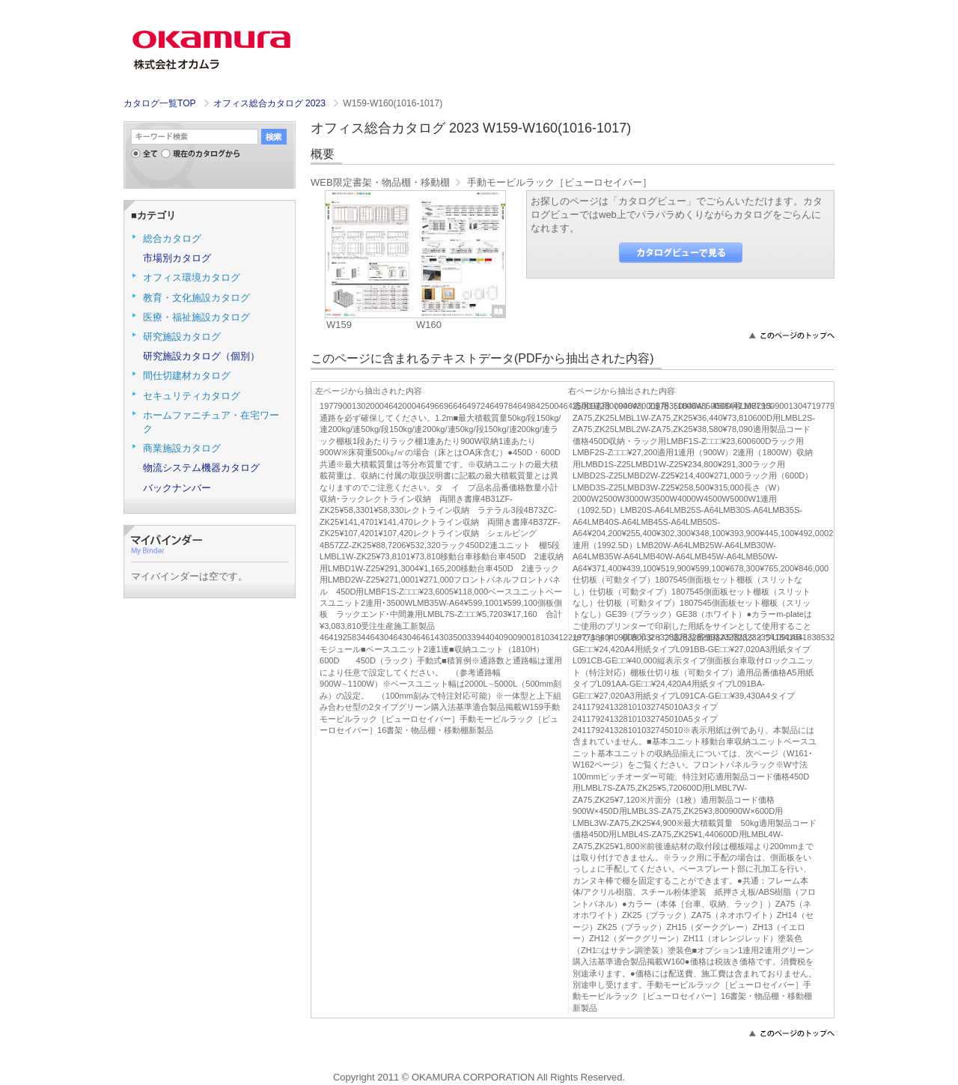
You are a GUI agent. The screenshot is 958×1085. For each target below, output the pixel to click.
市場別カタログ (177, 258)
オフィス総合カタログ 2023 (271, 103)
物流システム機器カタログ (201, 467)
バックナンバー (177, 487)
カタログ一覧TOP (159, 103)
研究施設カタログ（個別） (201, 356)
